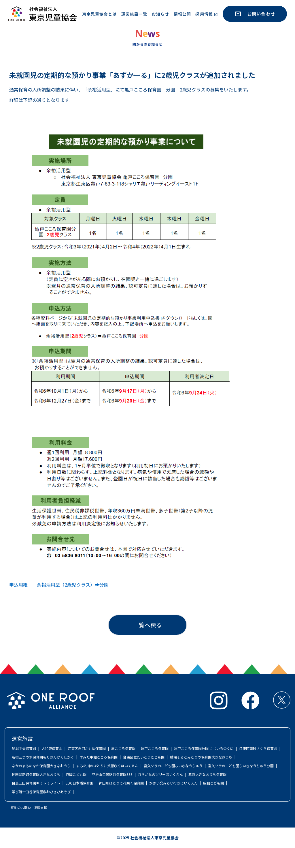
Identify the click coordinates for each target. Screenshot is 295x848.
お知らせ (160, 14)
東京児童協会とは (99, 14)
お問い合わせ (255, 13)
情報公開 (182, 14)
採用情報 (204, 14)
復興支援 (40, 807)
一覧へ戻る (147, 625)
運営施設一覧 (134, 14)
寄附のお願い (20, 807)
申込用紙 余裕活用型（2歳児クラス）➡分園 (59, 584)
